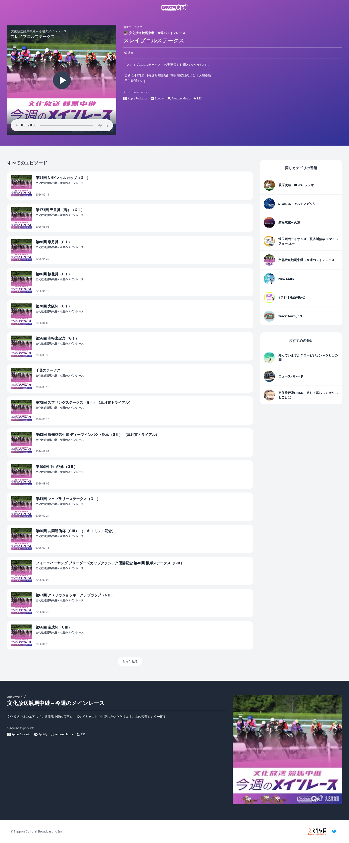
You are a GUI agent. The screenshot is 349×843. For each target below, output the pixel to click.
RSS (198, 98)
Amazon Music (178, 98)
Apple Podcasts (135, 98)
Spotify (157, 98)
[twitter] (334, 831)
